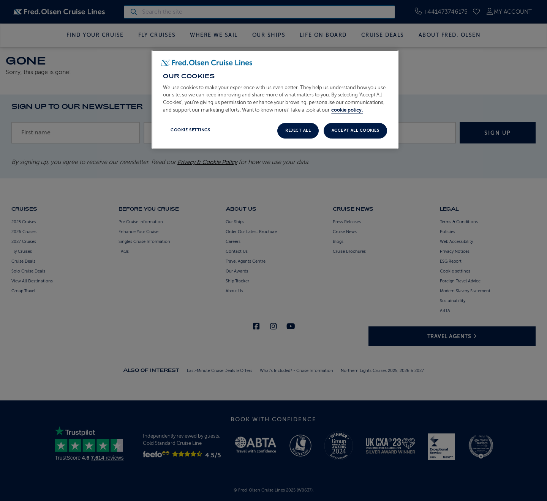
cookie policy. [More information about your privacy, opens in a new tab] (347, 110)
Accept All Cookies (355, 130)
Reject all (298, 130)
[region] (275, 99)
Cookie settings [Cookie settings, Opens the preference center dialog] (190, 130)
